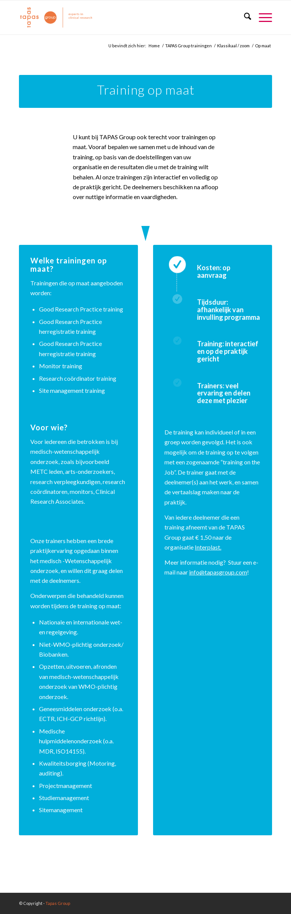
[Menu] (261, 17)
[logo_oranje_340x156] (56, 17)
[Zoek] (243, 17)
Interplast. (208, 547)
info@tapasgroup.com (218, 572)
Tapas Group (57, 903)
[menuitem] (243, 17)
